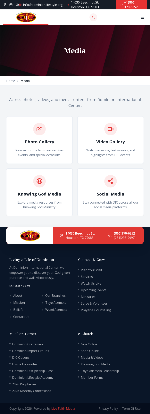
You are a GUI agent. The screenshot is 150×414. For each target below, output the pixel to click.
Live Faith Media (63, 408)
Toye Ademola (53, 302)
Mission (17, 302)
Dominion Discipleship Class (31, 371)
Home (10, 81)
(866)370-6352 (124, 233)
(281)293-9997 (124, 238)
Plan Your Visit (90, 270)
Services (85, 277)
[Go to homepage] (25, 17)
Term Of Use (131, 408)
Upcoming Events (92, 290)
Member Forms (90, 377)
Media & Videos (90, 357)
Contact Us (19, 317)
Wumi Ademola (54, 310)
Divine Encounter (23, 364)
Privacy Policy (108, 408)
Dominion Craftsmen (26, 344)
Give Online (87, 344)
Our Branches (53, 295)
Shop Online (88, 351)
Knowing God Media (94, 364)
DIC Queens (19, 357)
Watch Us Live (89, 283)
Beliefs (16, 310)
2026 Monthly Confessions (30, 391)
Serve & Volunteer (92, 303)
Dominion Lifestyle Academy (31, 377)
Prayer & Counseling (94, 310)
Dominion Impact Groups (29, 351)
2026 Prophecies (22, 384)
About (15, 295)
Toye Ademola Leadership (98, 371)
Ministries (87, 297)
